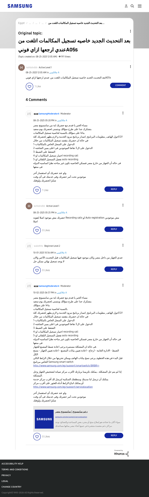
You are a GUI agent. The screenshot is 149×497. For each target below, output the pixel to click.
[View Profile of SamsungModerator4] (49, 113)
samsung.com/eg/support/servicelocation (71, 417)
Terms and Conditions (15, 469)
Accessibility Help (12, 463)
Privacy (6, 475)
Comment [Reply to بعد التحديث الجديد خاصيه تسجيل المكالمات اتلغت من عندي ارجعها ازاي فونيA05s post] (120, 85)
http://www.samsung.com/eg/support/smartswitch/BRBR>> (66, 365)
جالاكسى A (54, 72)
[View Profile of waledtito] (38, 246)
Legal (5, 481)
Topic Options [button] (125, 31)
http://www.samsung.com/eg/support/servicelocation (63, 386)
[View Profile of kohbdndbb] (31, 67)
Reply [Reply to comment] (114, 189)
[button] (125, 66)
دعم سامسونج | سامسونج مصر (71, 411)
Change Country (11, 487)
